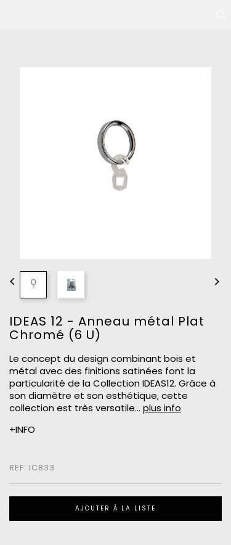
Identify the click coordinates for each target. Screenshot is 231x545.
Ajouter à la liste (115, 508)
